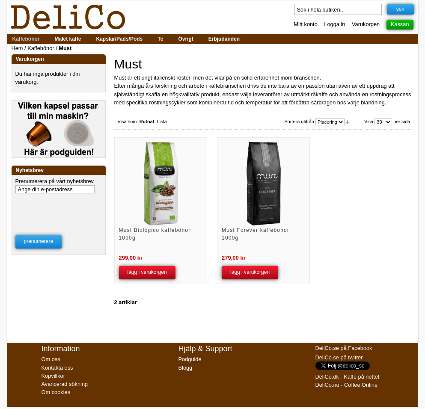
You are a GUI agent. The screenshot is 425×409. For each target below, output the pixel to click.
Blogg (185, 368)
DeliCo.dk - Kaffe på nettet (347, 376)
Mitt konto (305, 24)
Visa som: (128, 121)
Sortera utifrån (299, 121)
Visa (368, 121)
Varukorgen (366, 24)
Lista (162, 121)
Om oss (51, 359)
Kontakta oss (57, 368)
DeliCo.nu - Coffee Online (346, 385)
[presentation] (59, 209)
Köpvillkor (53, 376)
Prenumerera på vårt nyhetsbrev (54, 181)
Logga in (334, 24)
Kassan (400, 24)
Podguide (190, 359)
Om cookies (56, 392)
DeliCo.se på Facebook (343, 348)
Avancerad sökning (65, 384)
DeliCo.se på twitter (339, 357)
